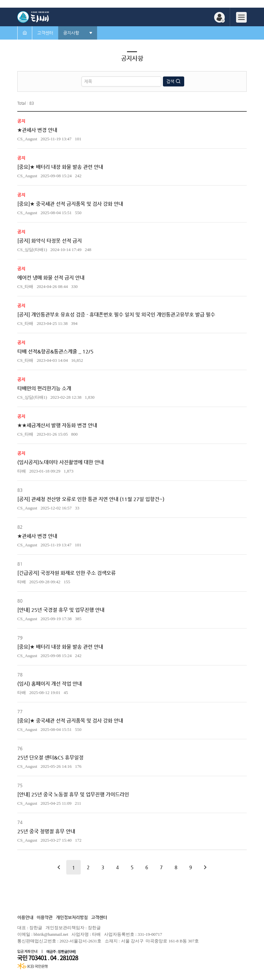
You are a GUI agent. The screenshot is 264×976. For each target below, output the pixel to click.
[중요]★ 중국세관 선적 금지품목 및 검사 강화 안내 (70, 204)
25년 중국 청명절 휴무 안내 (46, 831)
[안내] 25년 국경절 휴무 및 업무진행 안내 (60, 610)
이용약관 (45, 917)
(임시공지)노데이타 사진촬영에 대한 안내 (60, 462)
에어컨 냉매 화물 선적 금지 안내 (50, 277)
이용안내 (25, 917)
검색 (171, 81)
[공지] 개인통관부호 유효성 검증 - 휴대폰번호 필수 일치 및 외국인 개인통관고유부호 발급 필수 (116, 314)
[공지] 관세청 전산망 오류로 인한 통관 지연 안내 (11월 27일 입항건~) (90, 499)
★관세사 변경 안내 (37, 130)
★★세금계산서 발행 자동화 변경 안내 (57, 425)
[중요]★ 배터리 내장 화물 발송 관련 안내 (60, 167)
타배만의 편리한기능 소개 (44, 388)
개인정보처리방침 (72, 917)
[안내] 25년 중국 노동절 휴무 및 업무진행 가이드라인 (73, 794)
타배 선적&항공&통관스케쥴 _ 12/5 (55, 351)
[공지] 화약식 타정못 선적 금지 (49, 240)
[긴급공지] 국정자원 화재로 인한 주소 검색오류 (66, 573)
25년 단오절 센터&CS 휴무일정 (50, 757)
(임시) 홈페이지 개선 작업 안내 (49, 683)
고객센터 (99, 917)
